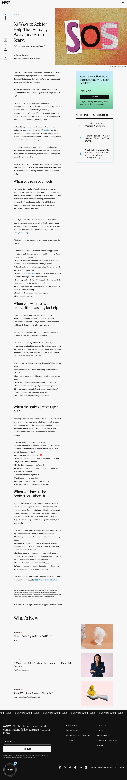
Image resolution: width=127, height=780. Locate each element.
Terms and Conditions (97, 104)
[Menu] (123, 2)
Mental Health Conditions (78, 735)
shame (29, 130)
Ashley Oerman (35, 58)
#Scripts (29, 605)
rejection (46, 130)
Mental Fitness (73, 730)
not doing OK (30, 273)
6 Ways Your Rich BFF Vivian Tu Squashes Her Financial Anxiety (42, 665)
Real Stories (71, 726)
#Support (45, 605)
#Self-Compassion (55, 605)
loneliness (23, 233)
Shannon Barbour (22, 55)
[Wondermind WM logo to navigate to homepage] (16, 2)
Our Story (101, 726)
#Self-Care (37, 605)
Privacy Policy (84, 104)
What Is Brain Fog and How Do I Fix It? (33, 636)
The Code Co (119, 767)
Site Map (101, 745)
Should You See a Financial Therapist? (33, 693)
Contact (101, 730)
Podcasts (70, 740)
